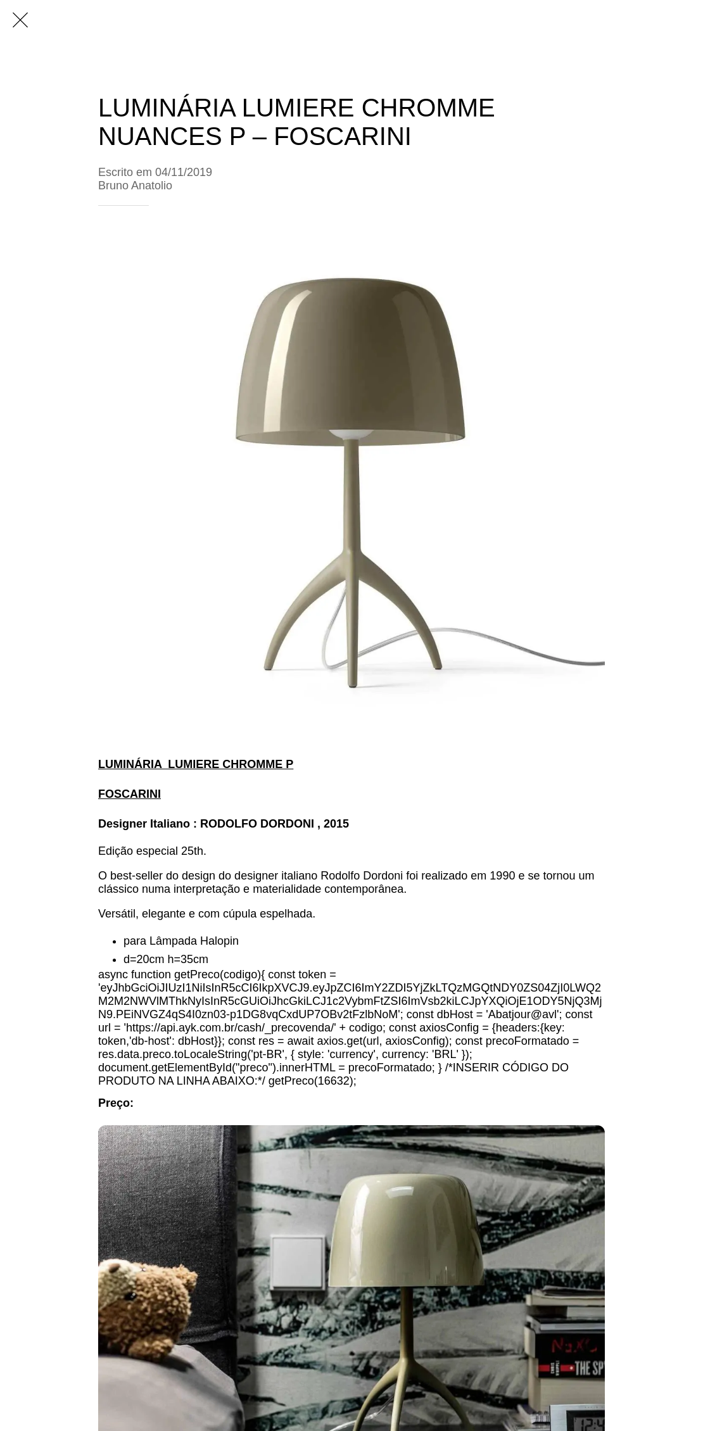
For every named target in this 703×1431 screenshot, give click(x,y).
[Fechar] (20, 20)
